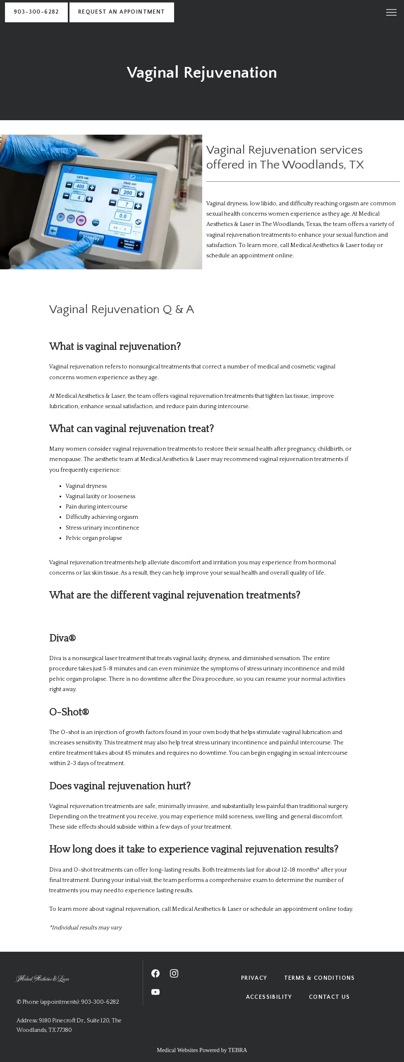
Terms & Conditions (319, 978)
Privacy (254, 978)
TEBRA (237, 1050)
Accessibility (269, 997)
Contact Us (329, 997)
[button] (391, 13)
